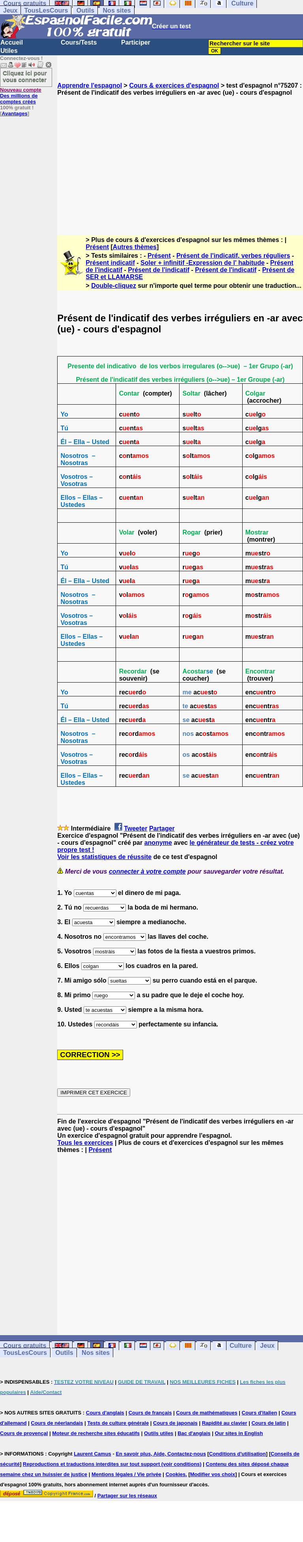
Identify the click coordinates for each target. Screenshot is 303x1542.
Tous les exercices (85, 1142)
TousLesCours (46, 10)
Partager (162, 828)
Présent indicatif (110, 262)
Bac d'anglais (194, 1433)
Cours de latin (268, 1423)
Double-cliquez (113, 285)
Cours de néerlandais (57, 1423)
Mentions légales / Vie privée (126, 1474)
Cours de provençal (24, 1433)
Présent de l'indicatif (158, 269)
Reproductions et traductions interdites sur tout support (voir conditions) (112, 1464)
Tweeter (135, 828)
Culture (241, 1345)
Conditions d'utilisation (237, 1454)
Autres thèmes (135, 247)
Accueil (11, 42)
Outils (85, 10)
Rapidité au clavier (224, 1423)
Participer (135, 42)
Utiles (9, 50)
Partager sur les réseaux (127, 1496)
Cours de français (150, 1413)
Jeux (10, 10)
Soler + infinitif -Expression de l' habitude (202, 262)
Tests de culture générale (118, 1423)
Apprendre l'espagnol (89, 85)
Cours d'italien (259, 1413)
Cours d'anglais (105, 1413)
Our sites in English (239, 1433)
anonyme (158, 842)
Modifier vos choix (212, 1474)
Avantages (14, 113)
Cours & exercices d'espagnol (174, 85)
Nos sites (117, 10)
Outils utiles (158, 1433)
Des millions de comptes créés (20, 96)
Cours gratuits (24, 1345)
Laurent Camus (92, 1454)
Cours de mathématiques (206, 1413)
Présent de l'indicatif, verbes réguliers (233, 255)
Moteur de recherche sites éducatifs (96, 1433)
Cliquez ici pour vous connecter (25, 76)
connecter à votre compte (147, 871)
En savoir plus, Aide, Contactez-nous (161, 1454)
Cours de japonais (175, 1423)
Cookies (176, 1474)
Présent (97, 247)
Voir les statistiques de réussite (104, 857)
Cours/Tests (79, 42)
